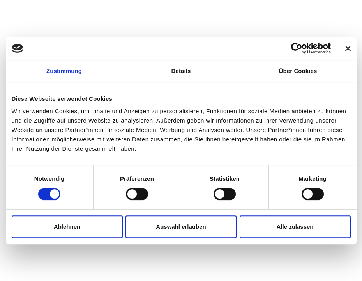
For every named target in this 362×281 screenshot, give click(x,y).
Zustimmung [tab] (64, 71)
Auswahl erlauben (181, 226)
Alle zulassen (294, 226)
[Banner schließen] (348, 48)
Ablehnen (67, 226)
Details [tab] (181, 71)
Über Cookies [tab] (298, 71)
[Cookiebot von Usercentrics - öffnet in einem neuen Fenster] (297, 48)
